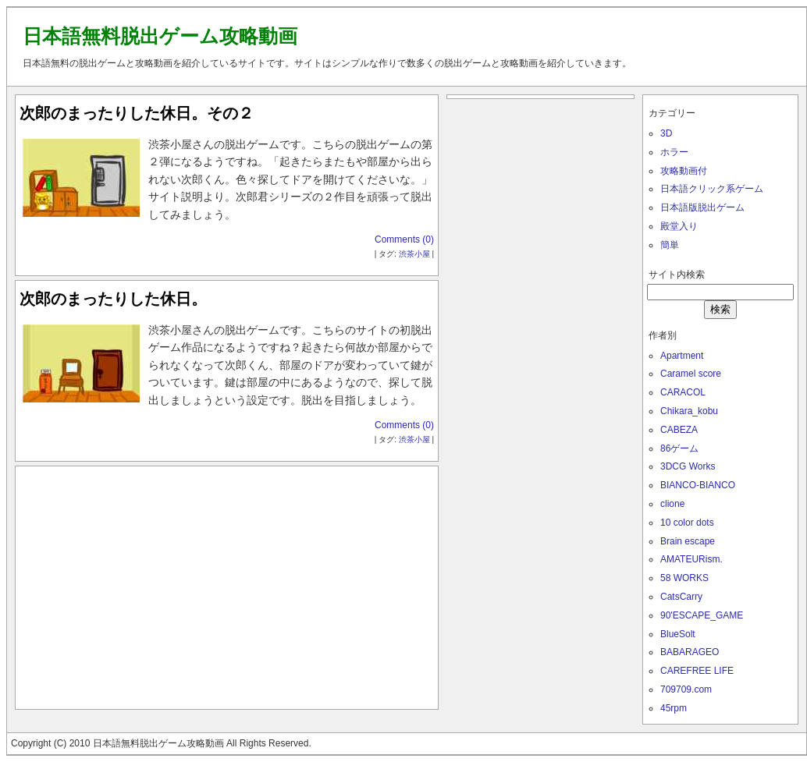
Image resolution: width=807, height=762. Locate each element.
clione (672, 503)
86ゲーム (679, 448)
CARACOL (683, 392)
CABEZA (679, 429)
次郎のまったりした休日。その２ (137, 113)
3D (666, 133)
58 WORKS (684, 577)
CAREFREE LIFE (697, 670)
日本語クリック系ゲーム (711, 188)
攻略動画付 (683, 170)
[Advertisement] (227, 584)
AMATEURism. (691, 559)
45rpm (673, 708)
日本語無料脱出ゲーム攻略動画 (160, 36)
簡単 (669, 244)
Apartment (681, 355)
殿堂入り (679, 226)
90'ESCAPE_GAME (701, 615)
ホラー (674, 152)
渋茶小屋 (414, 254)
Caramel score (690, 373)
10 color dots (687, 522)
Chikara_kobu (689, 411)
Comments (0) (404, 239)
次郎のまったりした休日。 (113, 298)
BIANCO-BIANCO (697, 485)
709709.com (686, 689)
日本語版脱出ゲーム (702, 207)
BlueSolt (677, 634)
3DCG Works (687, 466)
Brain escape (687, 541)
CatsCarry (681, 596)
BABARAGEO (689, 652)
